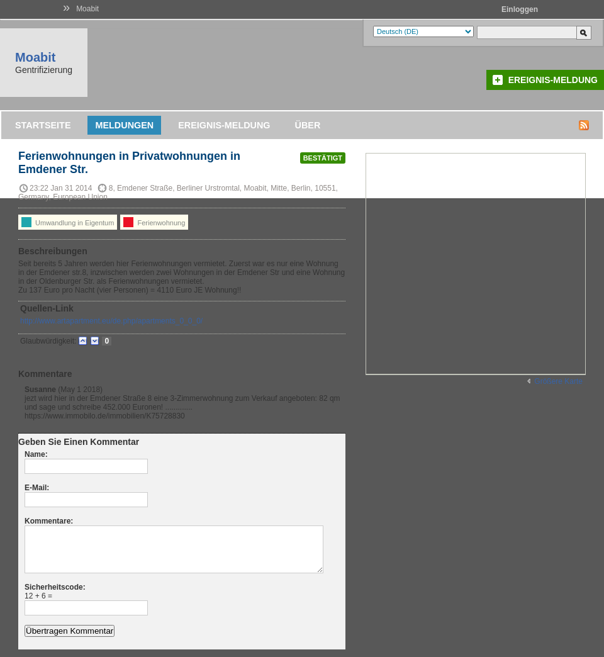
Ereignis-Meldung (553, 80)
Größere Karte (558, 381)
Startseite (42, 125)
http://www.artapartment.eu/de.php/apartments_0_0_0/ (111, 321)
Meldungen (124, 125)
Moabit (87, 8)
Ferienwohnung (154, 222)
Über (308, 125)
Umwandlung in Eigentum (67, 222)
